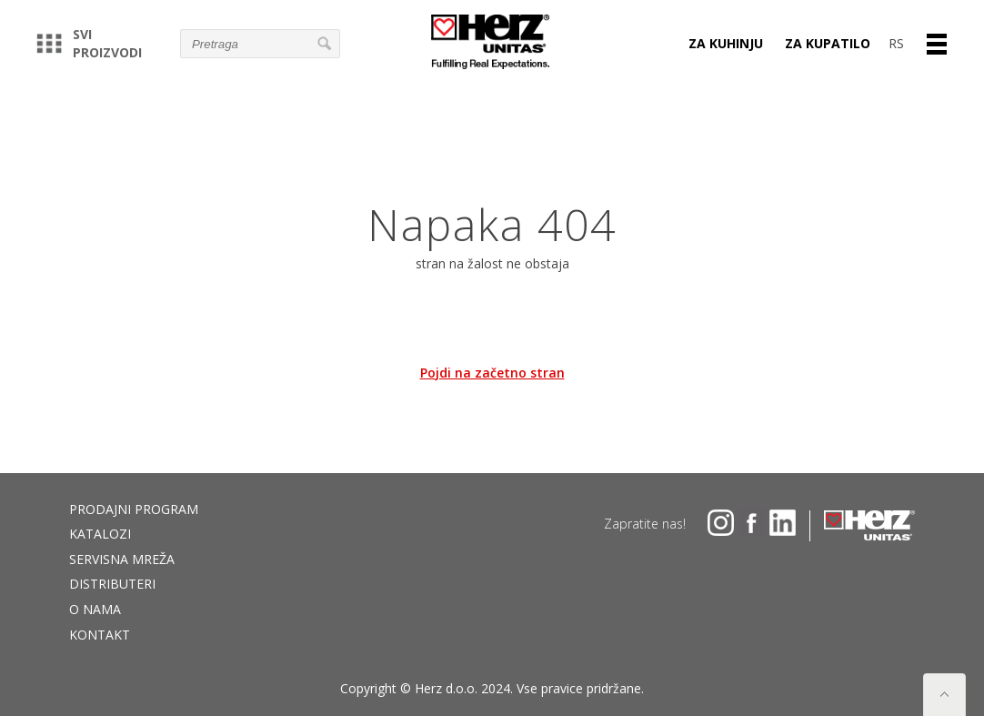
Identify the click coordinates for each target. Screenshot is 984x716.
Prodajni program (133, 509)
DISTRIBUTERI (112, 583)
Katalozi (100, 533)
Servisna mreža (122, 559)
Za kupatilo (827, 43)
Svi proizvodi (89, 43)
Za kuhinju (725, 43)
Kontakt (99, 634)
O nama (95, 609)
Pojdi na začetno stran (492, 372)
